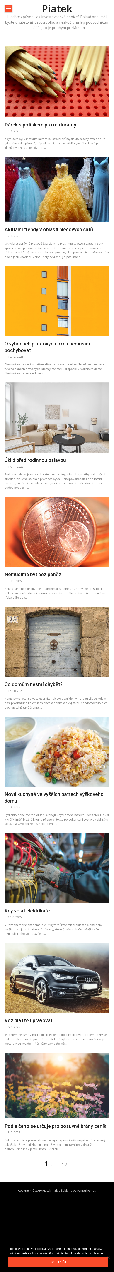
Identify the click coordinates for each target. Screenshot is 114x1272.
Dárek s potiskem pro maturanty (40, 125)
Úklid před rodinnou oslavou (35, 460)
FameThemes (86, 1190)
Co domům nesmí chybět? (34, 684)
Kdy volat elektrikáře (27, 911)
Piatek (57, 8)
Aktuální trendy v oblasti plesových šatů (49, 229)
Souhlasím (58, 1262)
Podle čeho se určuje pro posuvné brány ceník (55, 1126)
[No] (108, 1257)
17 (65, 1164)
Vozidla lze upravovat (28, 1020)
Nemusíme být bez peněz (33, 574)
